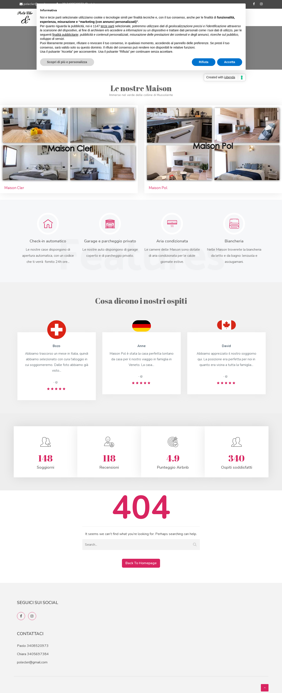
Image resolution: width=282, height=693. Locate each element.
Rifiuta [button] (203, 62)
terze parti (107, 26)
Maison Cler (14, 187)
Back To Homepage (141, 563)
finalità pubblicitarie (65, 34)
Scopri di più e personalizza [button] (67, 62)
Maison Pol (158, 187)
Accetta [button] (229, 62)
